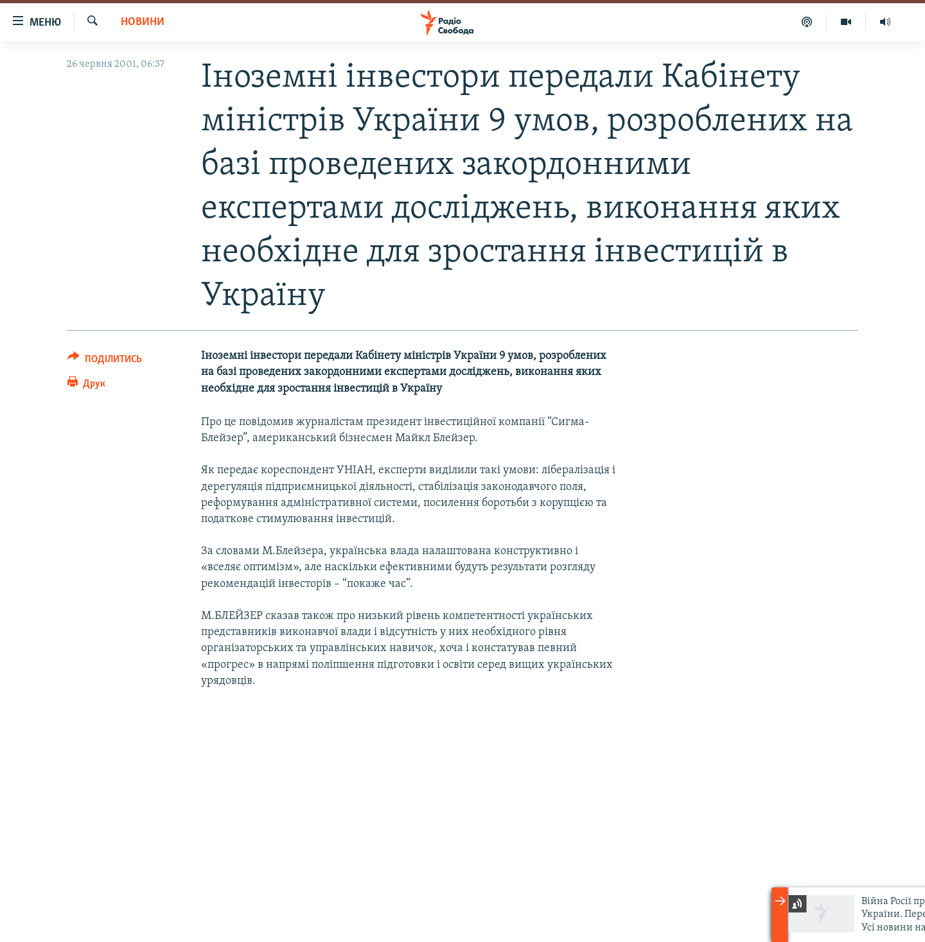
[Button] (104, 361)
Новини (142, 22)
